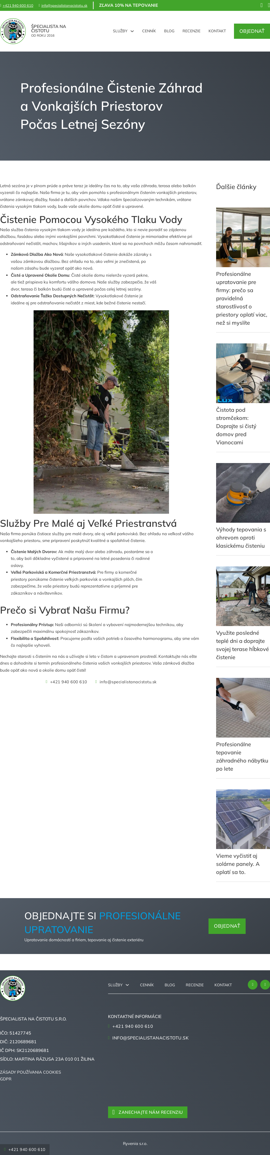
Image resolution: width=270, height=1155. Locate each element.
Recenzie (191, 30)
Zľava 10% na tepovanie (128, 5)
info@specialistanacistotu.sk (126, 681)
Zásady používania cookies (30, 1072)
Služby (120, 30)
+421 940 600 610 (66, 681)
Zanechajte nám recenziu (147, 1112)
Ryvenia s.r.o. (135, 1143)
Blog (169, 30)
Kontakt (217, 30)
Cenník (149, 30)
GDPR (5, 1078)
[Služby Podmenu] (132, 31)
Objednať (252, 31)
